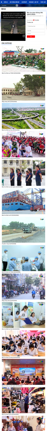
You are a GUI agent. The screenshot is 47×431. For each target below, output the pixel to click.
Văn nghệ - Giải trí (33, 2)
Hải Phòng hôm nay (14, 2)
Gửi (31, 36)
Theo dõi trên (33, 20)
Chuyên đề (24, 2)
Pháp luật (43, 2)
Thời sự (6, 2)
